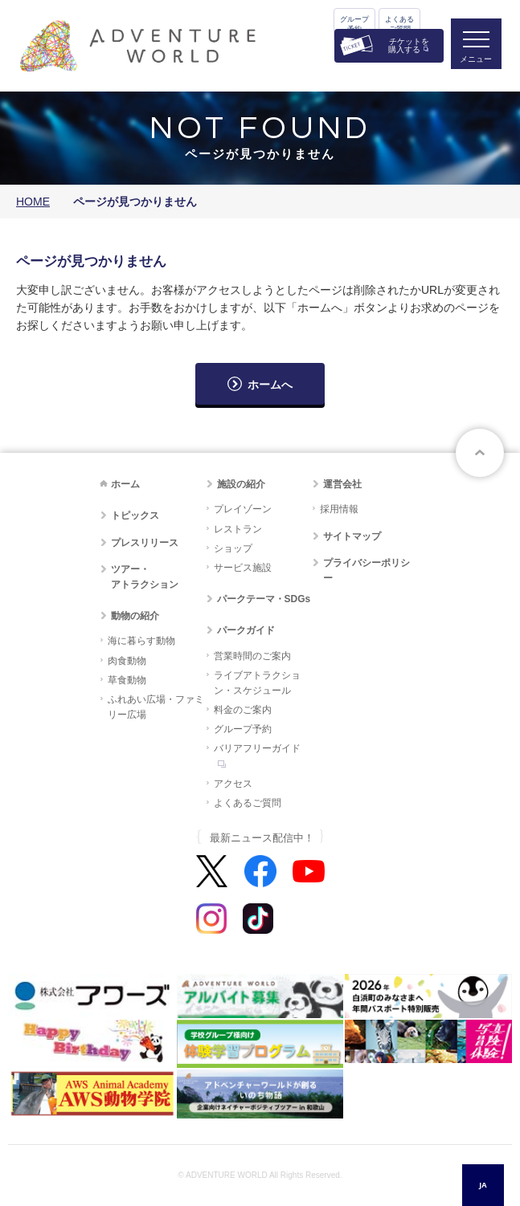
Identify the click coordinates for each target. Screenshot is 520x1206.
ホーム (125, 484)
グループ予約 (354, 24)
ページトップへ (480, 453)
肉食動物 (127, 660)
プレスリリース (144, 542)
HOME (33, 201)
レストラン (238, 529)
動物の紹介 (135, 615)
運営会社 (342, 484)
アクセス (233, 783)
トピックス (135, 515)
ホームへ (270, 384)
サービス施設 (243, 567)
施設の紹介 (241, 484)
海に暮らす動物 (141, 640)
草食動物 (127, 680)
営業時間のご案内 (252, 656)
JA (482, 1185)
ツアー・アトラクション (144, 577)
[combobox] (483, 1185)
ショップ (233, 548)
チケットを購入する (408, 45)
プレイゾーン (243, 509)
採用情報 (339, 509)
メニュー (475, 60)
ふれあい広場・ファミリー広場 (156, 707)
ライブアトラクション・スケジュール (257, 683)
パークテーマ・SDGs (264, 599)
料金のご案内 (243, 709)
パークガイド (246, 630)
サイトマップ (352, 536)
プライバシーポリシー (366, 570)
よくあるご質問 (399, 24)
